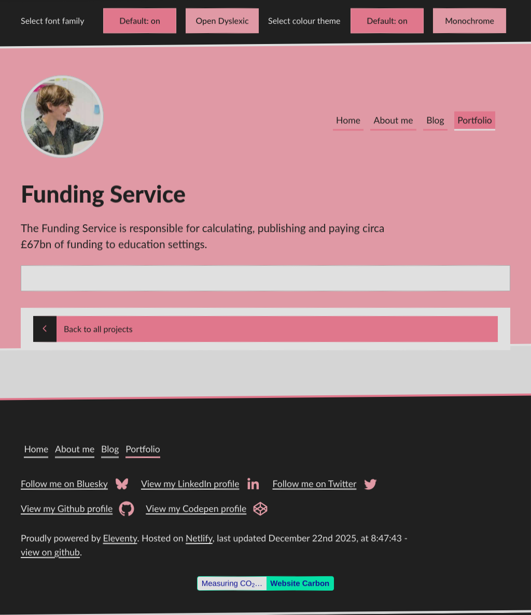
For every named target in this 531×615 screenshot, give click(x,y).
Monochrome (469, 20)
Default (380, 20)
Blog (435, 120)
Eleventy (120, 538)
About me (393, 120)
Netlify (199, 538)
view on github (50, 551)
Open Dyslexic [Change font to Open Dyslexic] (221, 20)
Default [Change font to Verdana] (133, 20)
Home (348, 120)
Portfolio (474, 120)
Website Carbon (299, 583)
